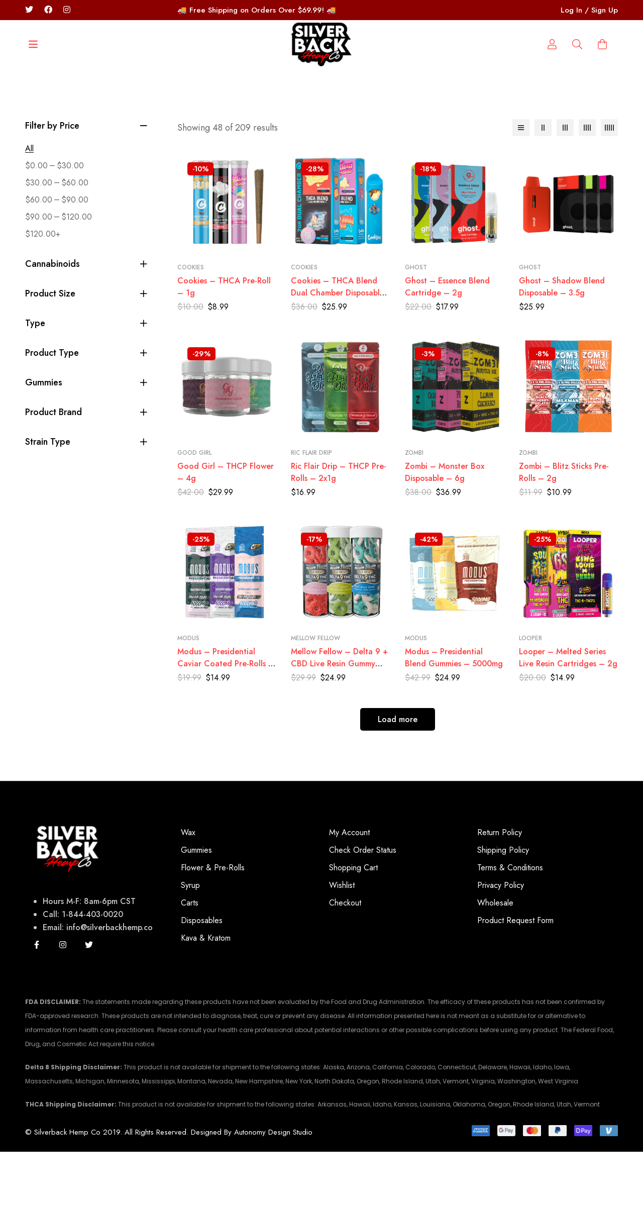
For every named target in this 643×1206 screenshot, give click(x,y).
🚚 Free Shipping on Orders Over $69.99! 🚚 (256, 10)
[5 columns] (609, 181)
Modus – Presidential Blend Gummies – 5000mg (454, 712)
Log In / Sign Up (589, 10)
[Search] (48, 108)
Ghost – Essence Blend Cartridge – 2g (447, 341)
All (29, 203)
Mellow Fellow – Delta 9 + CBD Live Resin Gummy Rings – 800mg (339, 718)
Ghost (416, 322)
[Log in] (577, 108)
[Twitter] (29, 10)
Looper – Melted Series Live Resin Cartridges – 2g (568, 712)
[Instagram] (63, 999)
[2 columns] (543, 181)
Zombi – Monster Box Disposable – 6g (444, 526)
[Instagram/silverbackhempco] (67, 10)
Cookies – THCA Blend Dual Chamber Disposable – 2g (337, 347)
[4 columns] (587, 181)
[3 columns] (565, 181)
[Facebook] (48, 10)
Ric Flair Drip (311, 507)
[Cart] (602, 108)
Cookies (190, 322)
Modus (188, 692)
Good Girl (194, 507)
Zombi (414, 507)
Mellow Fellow (315, 692)
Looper (530, 692)
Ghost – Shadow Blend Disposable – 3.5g (562, 341)
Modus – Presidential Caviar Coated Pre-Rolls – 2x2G (225, 718)
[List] (520, 181)
